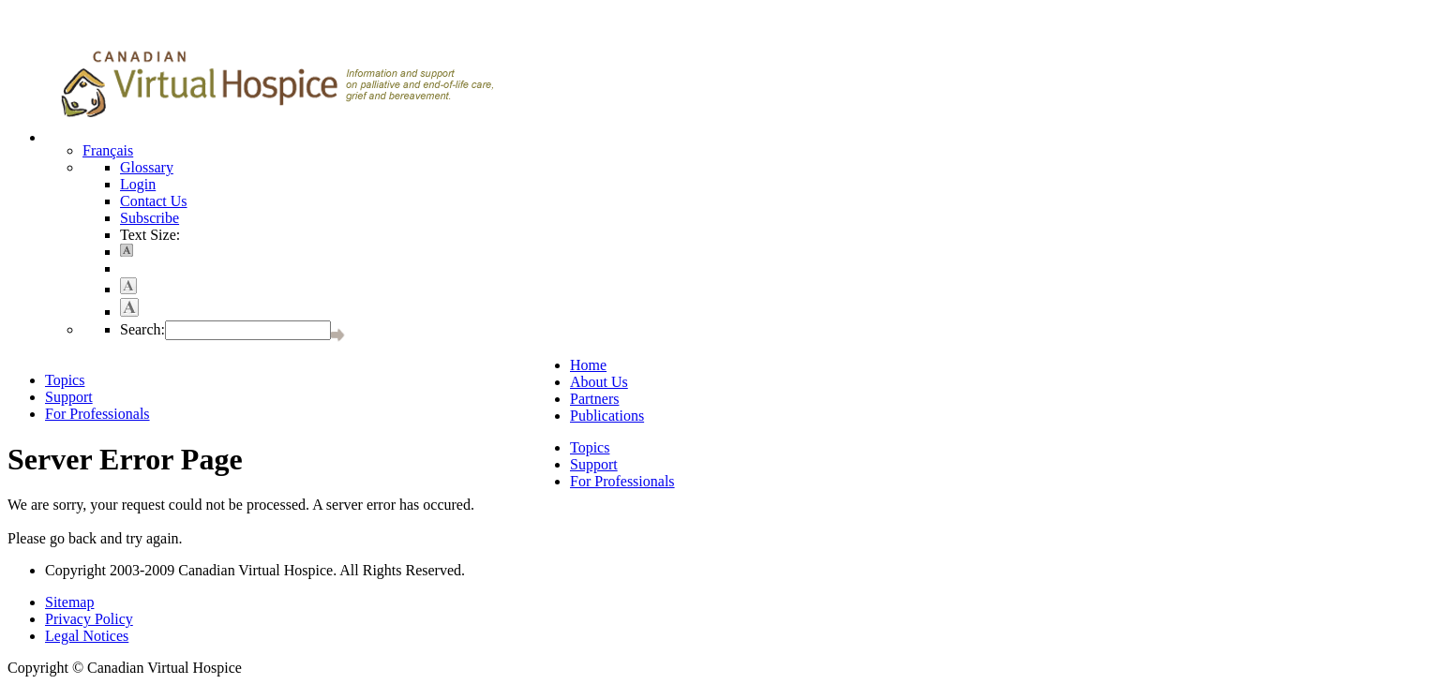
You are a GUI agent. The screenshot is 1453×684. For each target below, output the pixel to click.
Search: (142, 329)
